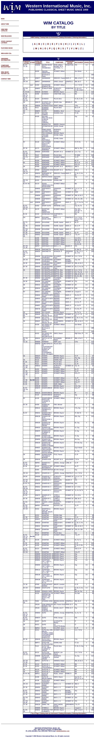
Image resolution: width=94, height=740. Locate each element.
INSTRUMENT (79, 62)
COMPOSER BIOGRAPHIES (5, 66)
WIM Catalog (35, 37)
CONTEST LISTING (26, 62)
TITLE (48, 62)
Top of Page (35, 713)
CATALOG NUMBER (38, 62)
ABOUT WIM (5, 24)
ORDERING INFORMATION (5, 59)
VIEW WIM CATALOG (4, 30)
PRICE (92, 62)
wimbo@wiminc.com (62, 731)
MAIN (2, 19)
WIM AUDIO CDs (6, 53)
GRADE (86, 62)
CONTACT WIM (5, 79)
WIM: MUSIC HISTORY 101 (5, 72)
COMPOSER (59, 62)
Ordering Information (79, 37)
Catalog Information (65, 37)
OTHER (32, 62)
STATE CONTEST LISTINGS (6, 42)
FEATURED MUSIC (7, 48)
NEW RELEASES (6, 36)
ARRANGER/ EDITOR (70, 62)
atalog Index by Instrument (49, 37)
